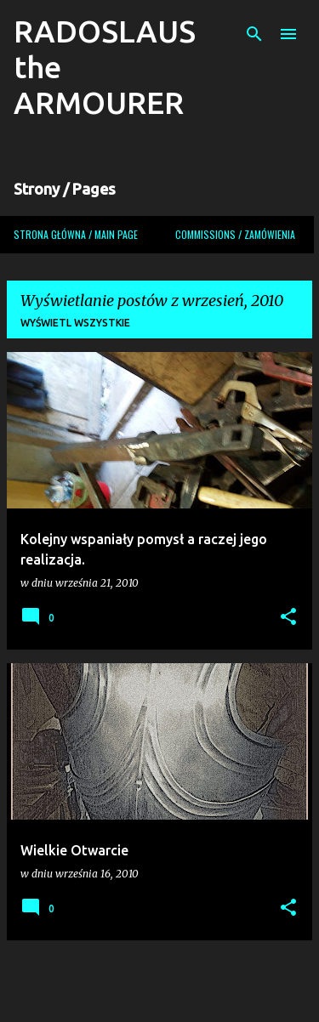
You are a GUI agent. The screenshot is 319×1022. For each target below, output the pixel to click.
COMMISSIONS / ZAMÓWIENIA (235, 234)
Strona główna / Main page (76, 234)
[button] (288, 617)
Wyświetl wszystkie (75, 322)
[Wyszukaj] (254, 34)
